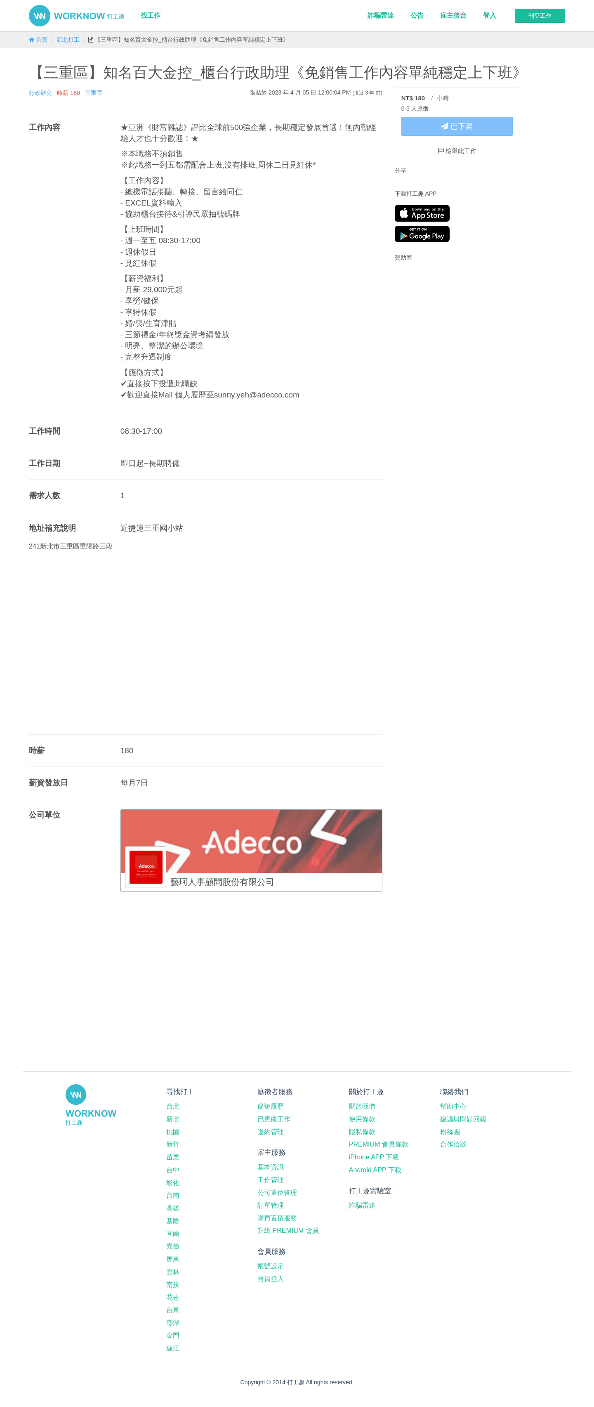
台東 (172, 1309)
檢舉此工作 (457, 150)
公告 (417, 15)
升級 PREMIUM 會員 (287, 1230)
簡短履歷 (270, 1106)
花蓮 (172, 1297)
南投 (172, 1284)
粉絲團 (450, 1131)
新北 (172, 1119)
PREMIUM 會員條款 (378, 1144)
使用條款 (362, 1119)
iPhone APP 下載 (374, 1157)
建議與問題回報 (463, 1119)
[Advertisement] (446, 321)
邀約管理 (270, 1131)
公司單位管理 (277, 1192)
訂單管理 (270, 1205)
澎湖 (172, 1322)
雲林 (172, 1271)
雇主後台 (453, 15)
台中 (172, 1169)
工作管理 (270, 1179)
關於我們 (362, 1106)
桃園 (172, 1131)
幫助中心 (453, 1106)
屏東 (172, 1259)
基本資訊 (270, 1167)
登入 (489, 15)
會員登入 (270, 1278)
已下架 (457, 126)
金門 (172, 1335)
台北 (172, 1106)
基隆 (172, 1221)
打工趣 (76, 15)
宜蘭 (172, 1233)
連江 (172, 1348)
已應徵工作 (273, 1119)
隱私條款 (362, 1131)
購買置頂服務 (277, 1218)
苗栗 (172, 1157)
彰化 (172, 1182)
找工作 (150, 15)
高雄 (172, 1208)
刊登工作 (540, 15)
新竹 (172, 1144)
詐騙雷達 (381, 15)
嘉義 (172, 1246)
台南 (172, 1195)
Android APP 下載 (375, 1169)
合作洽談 (453, 1144)
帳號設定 (270, 1266)
